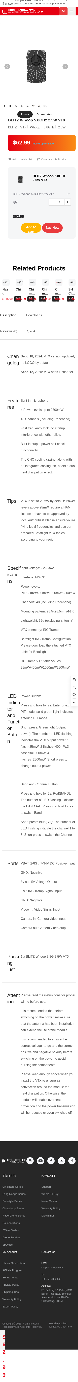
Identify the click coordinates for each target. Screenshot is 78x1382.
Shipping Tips (10, 1291)
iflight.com (8, 3)
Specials (7, 1244)
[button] (65, 66)
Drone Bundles (11, 1237)
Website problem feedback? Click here (60, 1325)
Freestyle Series (12, 1201)
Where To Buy (50, 1193)
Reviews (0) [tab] (8, 331)
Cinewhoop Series (13, 1208)
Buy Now (52, 227)
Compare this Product (52, 159)
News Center (49, 1201)
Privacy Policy (10, 1284)
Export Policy (10, 1306)
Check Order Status (14, 1263)
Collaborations (11, 1223)
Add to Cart (31, 229)
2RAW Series (10, 1230)
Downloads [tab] (34, 315)
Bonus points (10, 1277)
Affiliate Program (12, 1270)
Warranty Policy (51, 1208)
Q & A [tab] (31, 331)
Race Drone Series (13, 1215)
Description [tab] (8, 315)
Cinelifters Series (12, 1186)
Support (46, 1186)
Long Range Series (14, 1193)
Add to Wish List (20, 159)
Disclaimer (48, 1215)
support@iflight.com (52, 1267)
